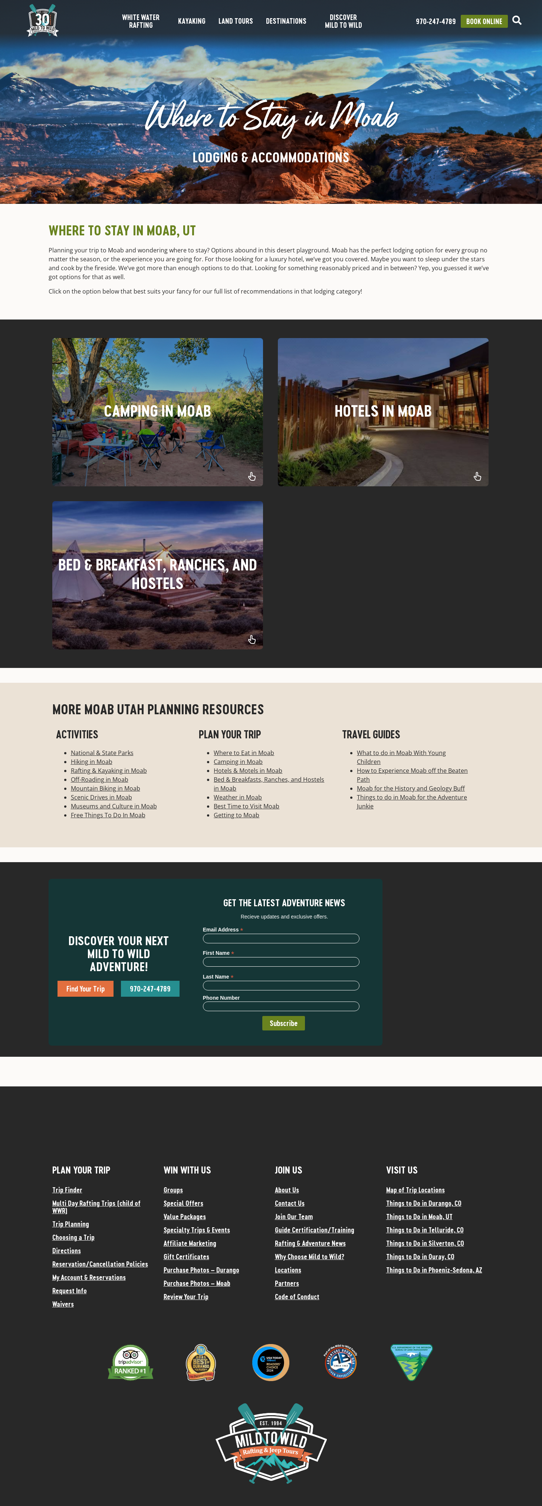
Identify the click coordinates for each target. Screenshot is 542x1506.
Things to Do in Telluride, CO (425, 1230)
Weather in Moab (238, 797)
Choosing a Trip (73, 1237)
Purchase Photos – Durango (201, 1270)
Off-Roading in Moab (99, 779)
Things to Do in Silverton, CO (425, 1243)
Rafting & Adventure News (310, 1243)
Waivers (63, 1304)
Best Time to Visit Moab (246, 806)
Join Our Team (294, 1216)
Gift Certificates (186, 1256)
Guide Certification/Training (314, 1230)
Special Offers (183, 1203)
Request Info (69, 1291)
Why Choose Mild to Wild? (309, 1256)
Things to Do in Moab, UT (419, 1216)
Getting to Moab (236, 815)
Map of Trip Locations (415, 1190)
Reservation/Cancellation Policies (100, 1264)
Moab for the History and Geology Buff (411, 788)
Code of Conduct (297, 1296)
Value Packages (185, 1216)
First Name (218, 953)
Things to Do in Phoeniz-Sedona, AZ (434, 1270)
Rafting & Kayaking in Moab (109, 771)
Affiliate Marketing (190, 1243)
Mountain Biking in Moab (105, 788)
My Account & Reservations (89, 1277)
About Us (287, 1190)
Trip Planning (70, 1224)
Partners (287, 1283)
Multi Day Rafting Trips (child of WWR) (96, 1207)
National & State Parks (102, 753)
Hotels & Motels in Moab (248, 771)
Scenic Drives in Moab (101, 797)
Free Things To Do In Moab (108, 815)
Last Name (218, 976)
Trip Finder (67, 1190)
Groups (173, 1190)
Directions (66, 1251)
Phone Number (221, 997)
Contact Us (290, 1203)
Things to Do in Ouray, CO (420, 1256)
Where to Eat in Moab (244, 753)
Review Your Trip (186, 1296)
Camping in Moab (238, 762)
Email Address (223, 929)
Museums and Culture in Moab (114, 806)
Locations (288, 1270)
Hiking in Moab (91, 762)
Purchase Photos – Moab (197, 1283)
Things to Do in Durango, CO (423, 1203)
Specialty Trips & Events (197, 1230)
